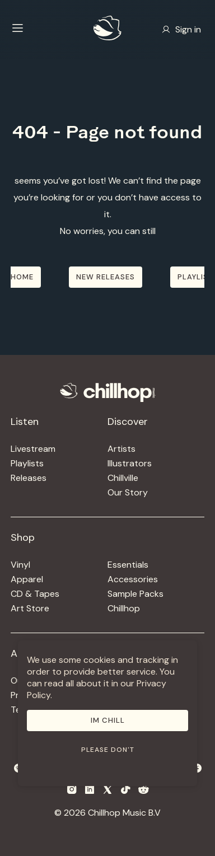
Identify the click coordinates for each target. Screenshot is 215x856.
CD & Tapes (35, 594)
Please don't (107, 749)
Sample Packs (135, 594)
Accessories (133, 579)
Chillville (123, 478)
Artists (121, 449)
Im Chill (108, 720)
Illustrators (130, 463)
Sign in (181, 29)
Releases (28, 478)
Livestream (33, 449)
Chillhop (124, 608)
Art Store (30, 608)
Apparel (27, 579)
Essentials (128, 564)
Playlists (27, 463)
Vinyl (20, 564)
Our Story (128, 492)
